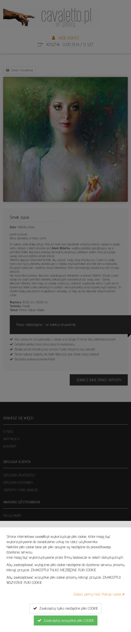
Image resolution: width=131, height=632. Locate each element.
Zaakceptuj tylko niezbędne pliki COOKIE (65, 608)
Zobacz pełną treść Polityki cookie (99, 594)
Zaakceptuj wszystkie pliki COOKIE (65, 620)
